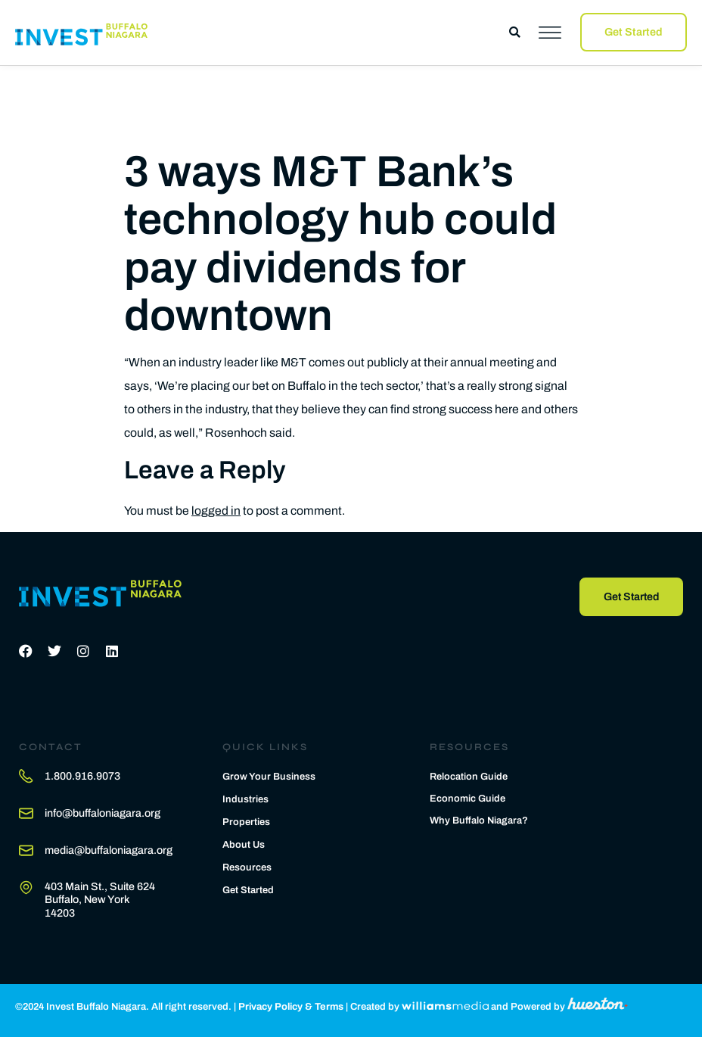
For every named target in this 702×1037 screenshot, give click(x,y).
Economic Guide (467, 799)
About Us (243, 844)
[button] (514, 32)
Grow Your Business (268, 776)
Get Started (248, 890)
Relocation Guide (469, 777)
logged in (216, 510)
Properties (246, 822)
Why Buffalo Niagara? (479, 821)
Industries (245, 799)
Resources (247, 867)
